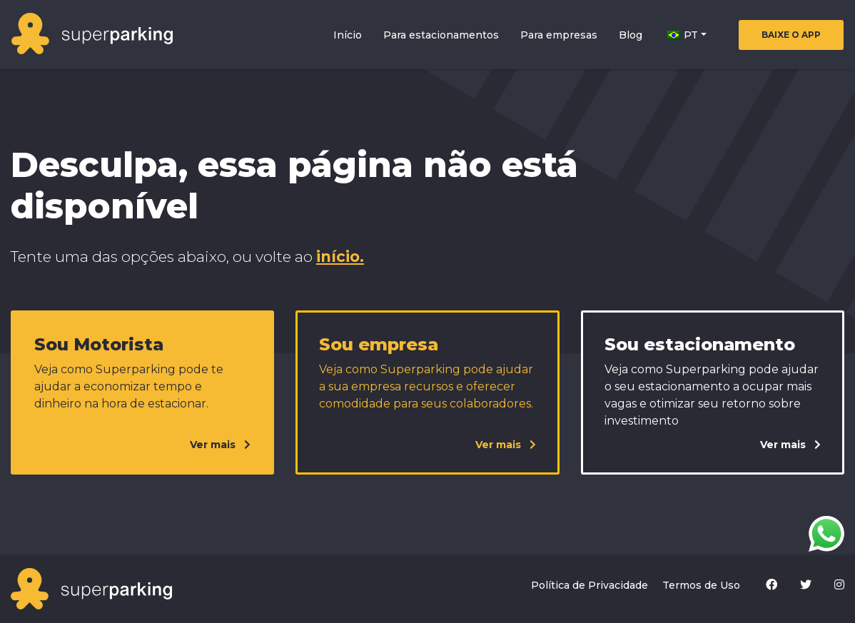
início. (340, 256)
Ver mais (220, 444)
